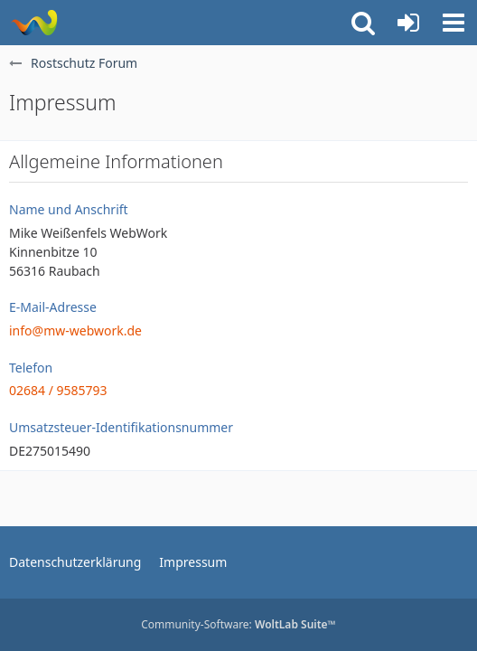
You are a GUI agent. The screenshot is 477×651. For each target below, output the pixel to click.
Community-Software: (238, 624)
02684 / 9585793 (58, 390)
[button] (453, 23)
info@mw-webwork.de (75, 330)
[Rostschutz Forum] (33, 23)
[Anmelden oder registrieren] (408, 23)
